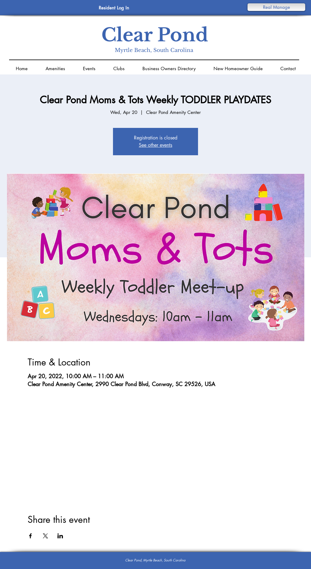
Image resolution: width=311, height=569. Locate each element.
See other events (155, 145)
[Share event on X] (45, 535)
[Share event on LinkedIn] (60, 535)
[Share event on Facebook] (30, 535)
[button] (276, 7)
